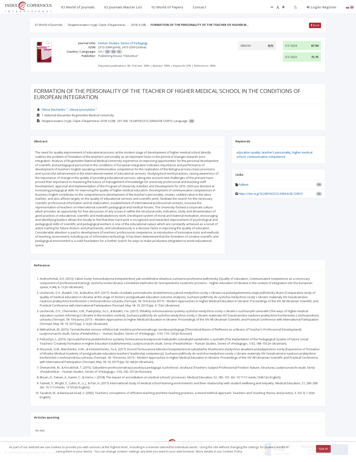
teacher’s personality (276, 152)
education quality (248, 152)
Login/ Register (321, 7)
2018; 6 (138, 25)
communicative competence (266, 157)
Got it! (323, 449)
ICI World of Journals (49, 25)
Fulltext (243, 184)
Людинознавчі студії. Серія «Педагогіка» (96, 25)
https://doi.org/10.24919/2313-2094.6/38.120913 (271, 194)
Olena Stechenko (53, 109)
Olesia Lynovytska (82, 109)
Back (315, 25)
